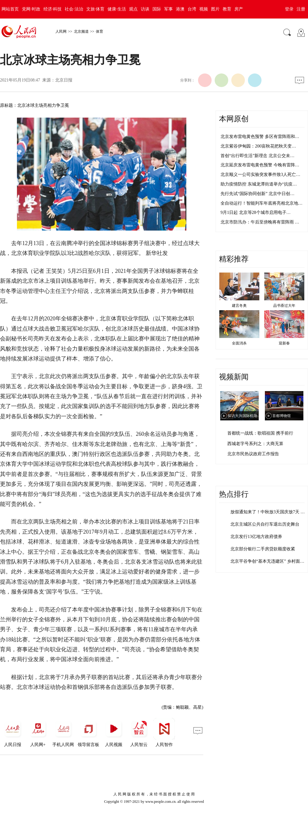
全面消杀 (239, 343)
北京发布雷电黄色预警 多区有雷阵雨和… (260, 136)
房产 (238, 9)
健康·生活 (116, 9)
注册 (301, 9)
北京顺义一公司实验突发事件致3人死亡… (260, 174)
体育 (99, 31)
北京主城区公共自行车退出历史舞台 (264, 524)
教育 (227, 9)
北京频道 (81, 31)
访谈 (145, 9)
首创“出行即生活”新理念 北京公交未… (257, 155)
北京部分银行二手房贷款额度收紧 (262, 549)
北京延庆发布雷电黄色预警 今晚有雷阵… (260, 165)
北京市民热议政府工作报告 (253, 454)
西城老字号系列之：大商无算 (255, 443)
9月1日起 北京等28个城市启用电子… (256, 212)
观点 (133, 9)
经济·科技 (52, 9)
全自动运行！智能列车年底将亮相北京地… (261, 203)
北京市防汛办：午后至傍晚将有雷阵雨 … (260, 222)
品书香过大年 (284, 305)
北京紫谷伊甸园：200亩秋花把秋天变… (258, 146)
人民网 (61, 31)
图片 (215, 9)
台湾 (192, 9)
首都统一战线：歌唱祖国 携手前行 (260, 433)
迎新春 (284, 343)
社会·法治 (74, 9)
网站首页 (10, 9)
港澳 (180, 9)
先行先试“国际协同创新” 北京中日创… (257, 193)
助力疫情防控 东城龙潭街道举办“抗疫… (259, 184)
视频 (203, 9)
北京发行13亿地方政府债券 (256, 536)
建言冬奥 (239, 305)
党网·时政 (31, 9)
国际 (156, 9)
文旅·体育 (95, 9)
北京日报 (63, 80)
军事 (168, 9)
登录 (289, 9)
